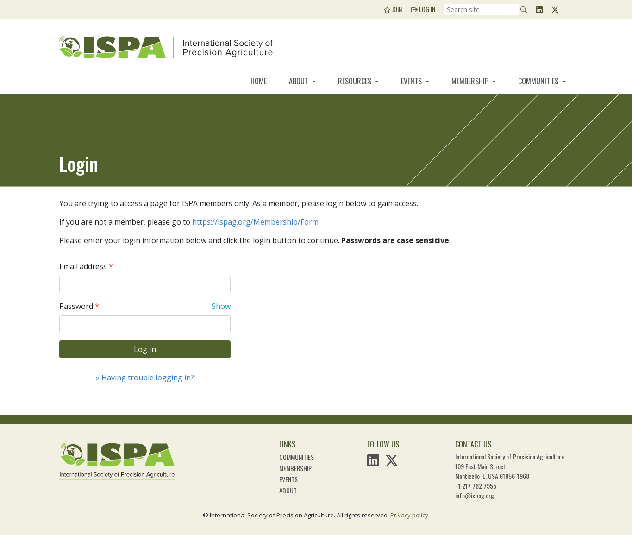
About (299, 81)
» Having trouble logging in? (145, 377)
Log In (423, 9)
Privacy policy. (410, 515)
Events (412, 81)
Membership (470, 81)
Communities (539, 81)
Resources (355, 81)
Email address (83, 266)
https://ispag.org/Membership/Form (255, 222)
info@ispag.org (474, 495)
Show (221, 306)
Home (258, 81)
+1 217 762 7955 (475, 486)
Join (393, 9)
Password (76, 306)
